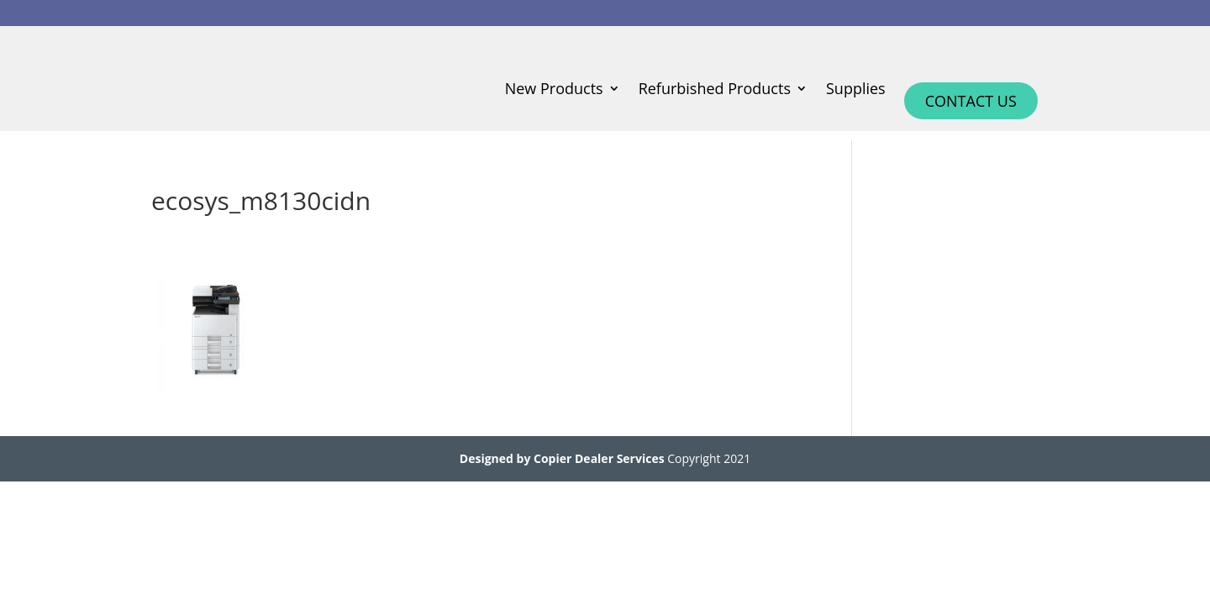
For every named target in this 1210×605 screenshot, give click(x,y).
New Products (554, 90)
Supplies (856, 90)
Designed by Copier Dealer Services (562, 458)
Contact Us (971, 101)
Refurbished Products (715, 90)
